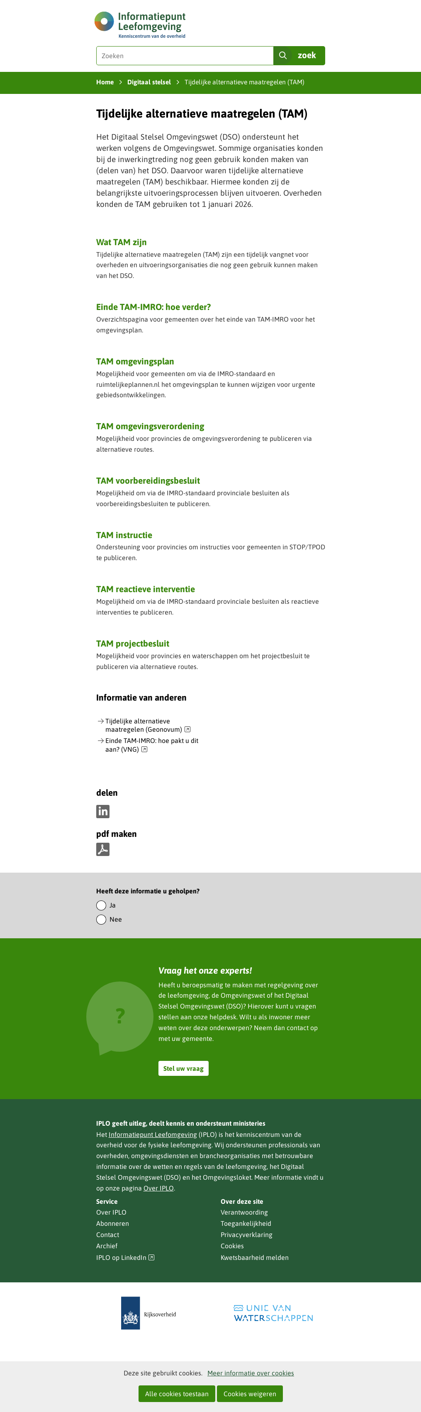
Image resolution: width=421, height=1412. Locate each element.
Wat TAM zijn (121, 242)
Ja (113, 905)
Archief (106, 1246)
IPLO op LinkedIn (125, 1258)
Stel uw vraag (183, 1068)
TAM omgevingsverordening (150, 426)
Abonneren (112, 1223)
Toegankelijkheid (246, 1223)
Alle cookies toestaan (177, 1393)
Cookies (232, 1246)
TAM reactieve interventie (145, 589)
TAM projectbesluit (132, 643)
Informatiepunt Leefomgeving (153, 1134)
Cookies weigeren (250, 1393)
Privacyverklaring (247, 1234)
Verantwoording (244, 1212)
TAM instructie (124, 535)
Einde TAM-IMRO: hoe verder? (153, 307)
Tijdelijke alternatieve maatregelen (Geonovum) (148, 725)
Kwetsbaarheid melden (255, 1257)
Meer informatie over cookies (250, 1373)
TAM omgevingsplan (135, 361)
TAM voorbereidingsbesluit (148, 480)
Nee (116, 919)
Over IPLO (159, 1188)
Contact (107, 1234)
